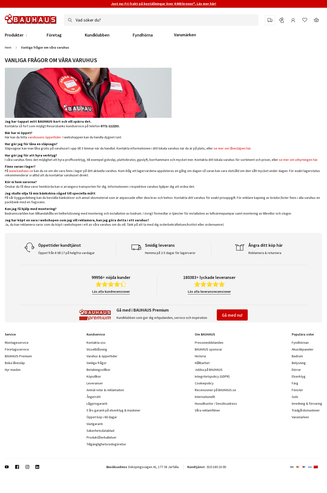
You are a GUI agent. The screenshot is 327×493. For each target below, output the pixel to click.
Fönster (297, 390)
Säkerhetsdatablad (100, 430)
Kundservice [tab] (96, 334)
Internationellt (205, 397)
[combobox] (161, 20)
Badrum (297, 356)
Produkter (14, 35)
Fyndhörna (143, 35)
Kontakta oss (96, 342)
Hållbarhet (202, 363)
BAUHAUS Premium (18, 356)
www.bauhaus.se (21, 171)
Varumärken (185, 34)
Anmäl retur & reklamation (105, 390)
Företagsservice (17, 349)
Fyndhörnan (300, 342)
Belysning (299, 363)
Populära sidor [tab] (303, 334)
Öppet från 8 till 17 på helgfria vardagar (66, 253)
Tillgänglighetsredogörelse (106, 444)
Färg (295, 383)
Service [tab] (10, 334)
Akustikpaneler (302, 349)
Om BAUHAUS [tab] (205, 334)
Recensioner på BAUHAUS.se (215, 390)
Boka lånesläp (15, 363)
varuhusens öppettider (44, 137)
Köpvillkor (94, 376)
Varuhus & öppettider (102, 356)
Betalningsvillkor (98, 369)
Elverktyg (298, 376)
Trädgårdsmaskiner (306, 410)
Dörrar (296, 369)
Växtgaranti (95, 424)
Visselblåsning (97, 349)
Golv (295, 397)
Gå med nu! (232, 315)
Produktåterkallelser (101, 437)
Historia (200, 356)
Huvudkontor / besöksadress (216, 403)
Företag (54, 35)
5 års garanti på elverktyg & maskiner (113, 410)
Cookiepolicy (204, 383)
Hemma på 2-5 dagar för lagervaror (170, 253)
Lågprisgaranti (97, 403)
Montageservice (17, 342)
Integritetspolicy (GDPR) (212, 376)
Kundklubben (97, 35)
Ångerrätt (94, 397)
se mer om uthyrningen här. (298, 159)
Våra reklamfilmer (207, 410)
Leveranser (95, 383)
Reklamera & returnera (264, 253)
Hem (8, 47)
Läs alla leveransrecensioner (209, 291)
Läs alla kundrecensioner (111, 291)
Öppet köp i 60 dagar (102, 417)
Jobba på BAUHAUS (209, 369)
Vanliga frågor (97, 363)
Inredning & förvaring (307, 403)
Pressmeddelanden (209, 342)
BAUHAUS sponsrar (208, 349)
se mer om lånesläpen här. (232, 148)
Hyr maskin (13, 369)
